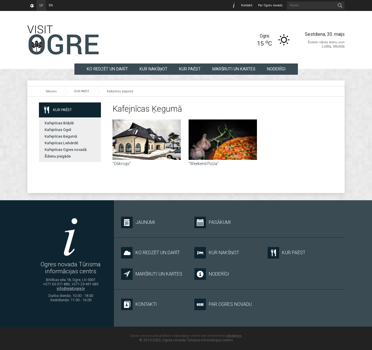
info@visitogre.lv (71, 289)
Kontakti (246, 5)
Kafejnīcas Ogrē (58, 130)
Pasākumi (212, 222)
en (51, 5)
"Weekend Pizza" (204, 163)
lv (41, 5)
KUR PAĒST (190, 69)
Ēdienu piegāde (58, 156)
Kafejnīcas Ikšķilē (59, 123)
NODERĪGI (276, 69)
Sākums (51, 91)
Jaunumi (138, 222)
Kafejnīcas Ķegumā (120, 91)
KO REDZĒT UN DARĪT (107, 69)
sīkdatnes (234, 336)
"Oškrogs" (121, 163)
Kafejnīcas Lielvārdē (61, 143)
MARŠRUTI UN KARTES (233, 69)
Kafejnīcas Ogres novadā (66, 149)
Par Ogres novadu (270, 5)
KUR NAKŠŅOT (154, 69)
